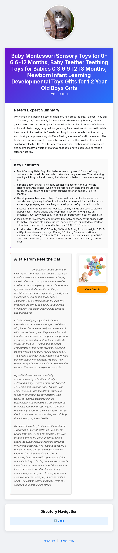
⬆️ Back (59, 520)
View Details (92, 289)
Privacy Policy (67, 540)
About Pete (50, 540)
